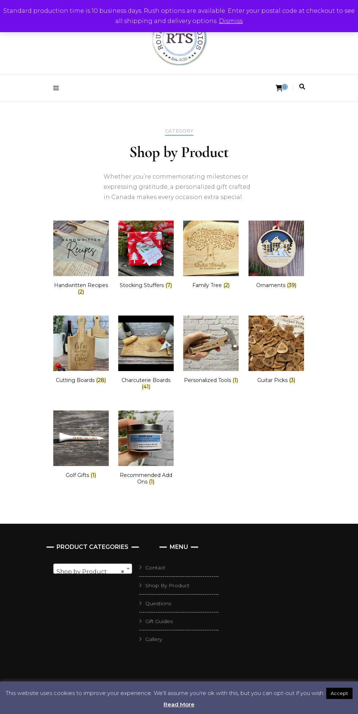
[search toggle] (302, 87)
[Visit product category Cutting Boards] (81, 349)
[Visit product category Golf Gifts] (81, 444)
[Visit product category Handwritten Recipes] (81, 258)
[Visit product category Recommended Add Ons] (146, 448)
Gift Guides (159, 621)
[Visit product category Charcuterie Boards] (146, 353)
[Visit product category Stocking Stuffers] (146, 255)
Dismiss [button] (231, 21)
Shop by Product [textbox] (90, 572)
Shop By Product (167, 585)
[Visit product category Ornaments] (276, 255)
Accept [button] (339, 693)
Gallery (153, 639)
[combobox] (92, 569)
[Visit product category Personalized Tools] (211, 349)
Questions (158, 603)
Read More (179, 704)
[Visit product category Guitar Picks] (276, 349)
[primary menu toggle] (57, 88)
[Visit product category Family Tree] (211, 255)
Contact (155, 567)
